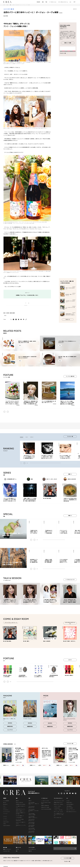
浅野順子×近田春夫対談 (45, 805)
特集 (46, 2)
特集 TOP (70, 515)
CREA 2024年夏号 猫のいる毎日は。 (31, 826)
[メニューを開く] (74, 2)
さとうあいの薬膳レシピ (20, 815)
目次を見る (10, 723)
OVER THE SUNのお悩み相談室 (46, 809)
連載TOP (17, 800)
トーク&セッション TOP (70, 579)
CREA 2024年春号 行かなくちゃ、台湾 (32, 829)
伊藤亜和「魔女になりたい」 (58, 802)
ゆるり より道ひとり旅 (57, 817)
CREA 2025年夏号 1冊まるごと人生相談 (32, 814)
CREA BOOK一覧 (70, 743)
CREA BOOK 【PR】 (6, 851)
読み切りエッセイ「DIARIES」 (58, 804)
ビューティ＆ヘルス (6, 811)
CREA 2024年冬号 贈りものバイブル (31, 832)
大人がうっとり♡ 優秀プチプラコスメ (20, 823)
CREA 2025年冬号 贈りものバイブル (31, 820)
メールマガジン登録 (67, 858)
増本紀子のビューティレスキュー (21, 826)
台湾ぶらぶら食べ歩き (19, 802)
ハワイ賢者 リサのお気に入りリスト (20, 807)
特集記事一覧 (68, 319)
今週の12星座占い (69, 806)
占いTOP (70, 659)
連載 (43, 2)
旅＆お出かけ (5, 804)
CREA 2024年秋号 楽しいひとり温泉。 (32, 823)
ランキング (5, 816)
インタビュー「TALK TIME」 (58, 809)
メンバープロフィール (32, 849)
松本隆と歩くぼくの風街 (45, 807)
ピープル (17, 849)
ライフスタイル (5, 809)
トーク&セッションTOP (45, 800)
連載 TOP (70, 474)
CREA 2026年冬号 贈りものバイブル (31, 807)
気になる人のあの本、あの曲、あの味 (46, 803)
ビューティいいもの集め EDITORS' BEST (20, 820)
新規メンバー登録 (67, 42)
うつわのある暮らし (19, 817)
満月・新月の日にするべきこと (71, 811)
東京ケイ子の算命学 (70, 808)
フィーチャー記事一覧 (70, 376)
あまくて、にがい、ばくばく (58, 811)
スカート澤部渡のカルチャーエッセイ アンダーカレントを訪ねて (59, 814)
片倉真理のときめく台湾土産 (20, 804)
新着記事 (38, 2)
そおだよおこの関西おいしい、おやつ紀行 (21, 813)
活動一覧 (30, 851)
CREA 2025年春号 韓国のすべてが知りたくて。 (33, 817)
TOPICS (4, 823)
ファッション (5, 813)
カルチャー (5, 808)
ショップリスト (10, 729)
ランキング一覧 (70, 436)
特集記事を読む (10, 726)
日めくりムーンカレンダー (71, 809)
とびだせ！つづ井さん (57, 806)
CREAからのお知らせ (6, 825)
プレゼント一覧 (63, 53)
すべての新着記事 (6, 800)
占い (70, 2)
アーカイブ (5, 818)
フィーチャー (5, 820)
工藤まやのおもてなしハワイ (20, 809)
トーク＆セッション (52, 2)
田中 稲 (6, 15)
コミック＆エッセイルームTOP (70, 623)
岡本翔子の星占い (69, 802)
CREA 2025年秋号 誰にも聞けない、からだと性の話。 (33, 810)
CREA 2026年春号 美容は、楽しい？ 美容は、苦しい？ (33, 803)
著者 (16, 851)
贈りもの (4, 802)
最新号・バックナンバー (7, 849)
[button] (4, 412)
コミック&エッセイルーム (63, 2)
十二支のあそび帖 (57, 808)
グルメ (5, 315)
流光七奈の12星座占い (70, 804)
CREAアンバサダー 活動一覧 (9, 9)
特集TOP (30, 800)
